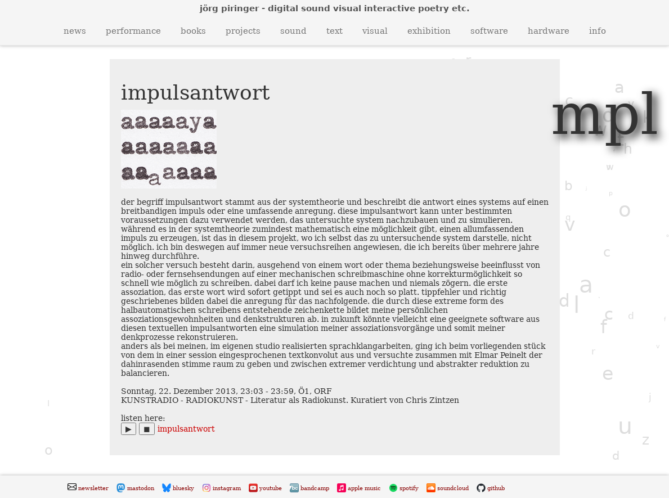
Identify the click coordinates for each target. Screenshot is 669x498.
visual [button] (375, 31)
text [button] (334, 31)
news (75, 31)
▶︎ (128, 428)
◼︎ (146, 428)
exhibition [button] (429, 31)
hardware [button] (548, 31)
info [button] (597, 31)
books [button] (193, 31)
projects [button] (243, 31)
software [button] (489, 31)
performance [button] (133, 31)
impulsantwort (186, 428)
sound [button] (293, 31)
